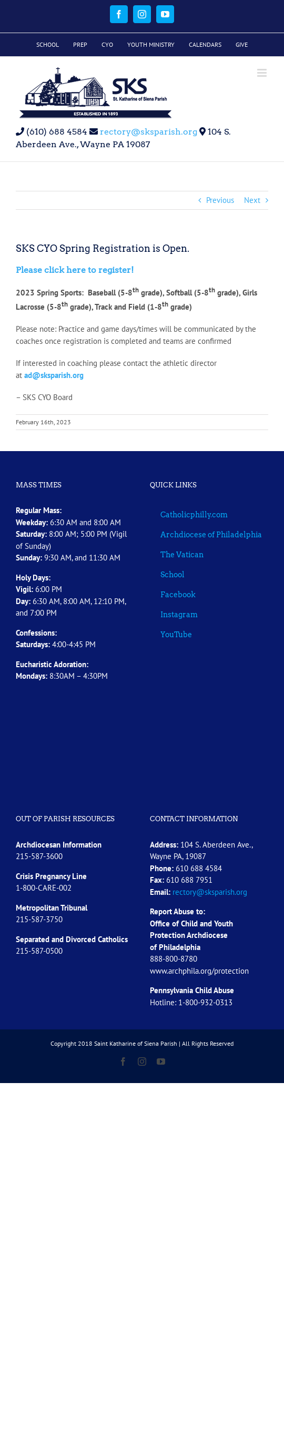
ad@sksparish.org (54, 375)
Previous (220, 200)
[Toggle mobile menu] (262, 72)
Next (252, 200)
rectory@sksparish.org (147, 132)
